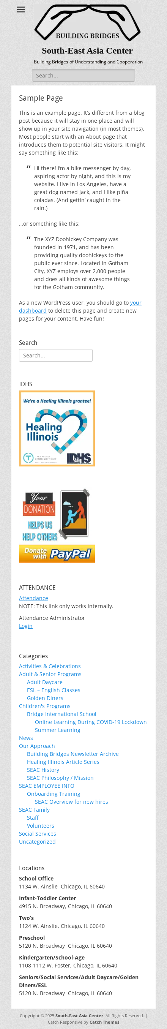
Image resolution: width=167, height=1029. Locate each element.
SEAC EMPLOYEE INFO (46, 785)
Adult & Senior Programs (50, 674)
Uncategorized (37, 841)
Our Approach (37, 745)
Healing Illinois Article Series (63, 761)
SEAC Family (34, 809)
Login (26, 625)
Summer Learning (57, 729)
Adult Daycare (45, 682)
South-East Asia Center (87, 50)
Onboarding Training (53, 793)
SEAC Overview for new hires (71, 801)
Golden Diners (45, 698)
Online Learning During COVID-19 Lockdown (91, 722)
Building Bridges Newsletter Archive (73, 753)
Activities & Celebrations (50, 666)
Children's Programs (45, 706)
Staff (32, 817)
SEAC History (43, 769)
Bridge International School (61, 714)
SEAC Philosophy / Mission (60, 777)
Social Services (37, 833)
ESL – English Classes (53, 690)
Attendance (33, 598)
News (26, 737)
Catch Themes (104, 1022)
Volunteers (40, 825)
